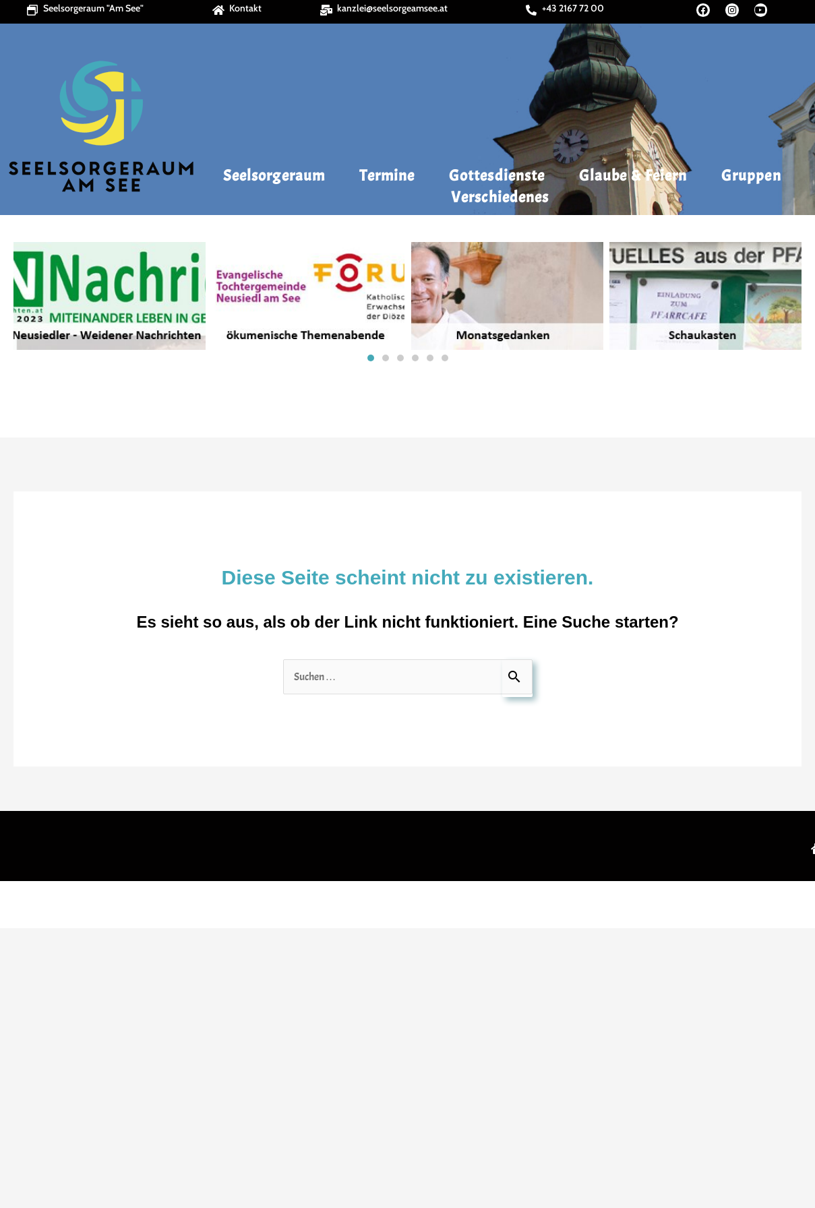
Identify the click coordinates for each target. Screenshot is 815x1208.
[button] (27, 296)
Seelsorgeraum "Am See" (93, 8)
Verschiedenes (503, 197)
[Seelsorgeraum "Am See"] (32, 10)
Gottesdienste (500, 175)
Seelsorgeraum (277, 175)
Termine (390, 175)
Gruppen (751, 175)
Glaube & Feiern (636, 175)
